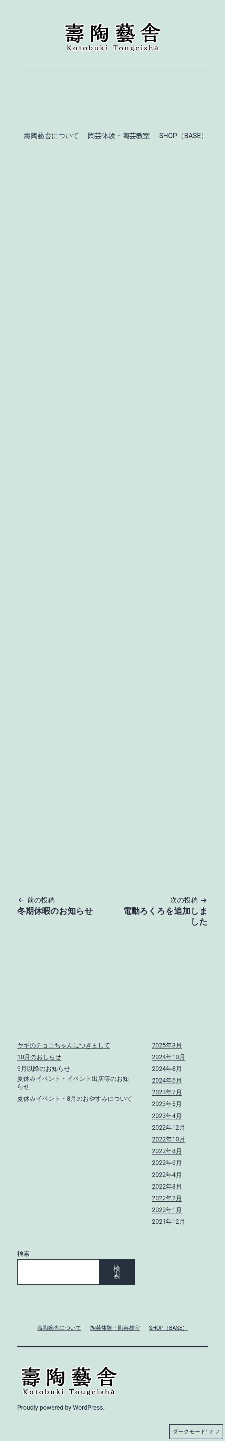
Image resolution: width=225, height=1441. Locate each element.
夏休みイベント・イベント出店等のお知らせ (73, 1082)
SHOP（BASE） (183, 136)
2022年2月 (167, 1198)
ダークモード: (196, 1432)
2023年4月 (167, 1115)
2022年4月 (167, 1174)
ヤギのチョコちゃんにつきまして (63, 1045)
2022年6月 (167, 1162)
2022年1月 (167, 1209)
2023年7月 (167, 1092)
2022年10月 (168, 1139)
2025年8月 (167, 1045)
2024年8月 (167, 1068)
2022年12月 (168, 1127)
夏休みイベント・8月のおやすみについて (74, 1098)
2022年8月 (167, 1151)
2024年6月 (167, 1080)
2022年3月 (167, 1186)
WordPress (88, 1407)
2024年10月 (168, 1057)
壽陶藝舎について (51, 136)
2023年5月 (167, 1103)
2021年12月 (168, 1221)
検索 (23, 1253)
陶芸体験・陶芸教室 (119, 136)
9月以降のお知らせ (43, 1068)
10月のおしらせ (39, 1057)
